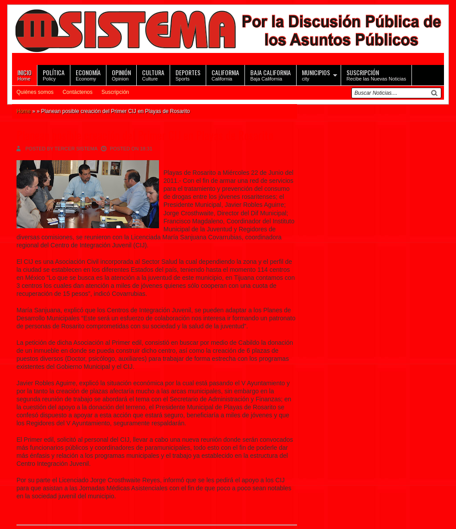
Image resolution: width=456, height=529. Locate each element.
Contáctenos (77, 92)
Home (24, 74)
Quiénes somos (34, 92)
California (225, 74)
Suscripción (115, 92)
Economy (88, 74)
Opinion (121, 74)
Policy (54, 74)
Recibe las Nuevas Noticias (376, 74)
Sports (187, 74)
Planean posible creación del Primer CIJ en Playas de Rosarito (144, 135)
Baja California (270, 74)
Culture (153, 74)
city (316, 74)
